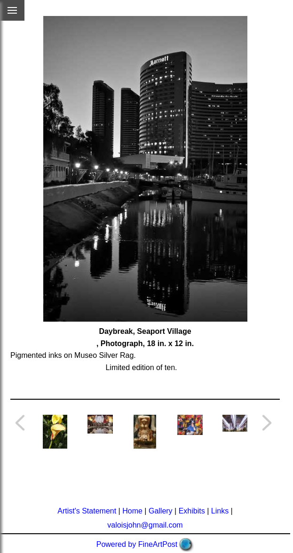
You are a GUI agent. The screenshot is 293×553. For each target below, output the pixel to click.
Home (132, 511)
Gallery (161, 511)
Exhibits (192, 511)
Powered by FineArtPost (137, 544)
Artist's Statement (86, 511)
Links (220, 511)
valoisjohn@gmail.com (144, 525)
